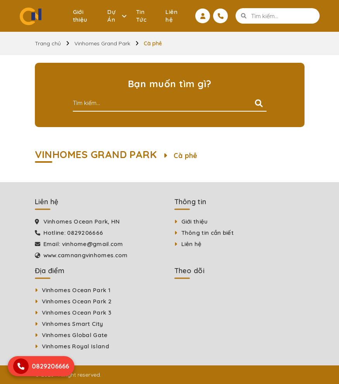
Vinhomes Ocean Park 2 (77, 301)
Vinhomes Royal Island (75, 346)
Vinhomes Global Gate (75, 335)
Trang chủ (48, 43)
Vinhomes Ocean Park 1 (76, 290)
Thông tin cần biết (207, 232)
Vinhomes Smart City (72, 323)
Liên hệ (171, 15)
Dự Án (111, 15)
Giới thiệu (80, 15)
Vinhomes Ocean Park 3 (76, 312)
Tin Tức (141, 15)
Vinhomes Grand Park (102, 43)
